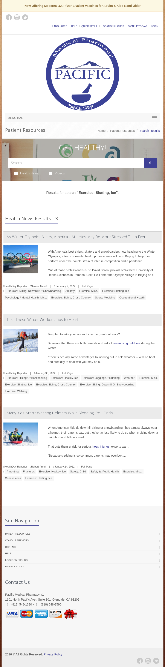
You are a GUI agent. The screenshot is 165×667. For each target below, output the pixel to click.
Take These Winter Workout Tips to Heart (42, 319)
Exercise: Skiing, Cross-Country (71, 297)
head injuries (100, 446)
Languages (59, 26)
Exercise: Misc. (88, 290)
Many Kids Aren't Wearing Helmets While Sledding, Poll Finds (60, 412)
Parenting (13, 471)
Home (101, 130)
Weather (129, 377)
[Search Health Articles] (76, 163)
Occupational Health (132, 297)
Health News (26, 173)
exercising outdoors (127, 343)
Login (154, 26)
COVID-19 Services (17, 540)
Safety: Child (78, 471)
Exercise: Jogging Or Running (101, 377)
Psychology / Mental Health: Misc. (26, 297)
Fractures (29, 471)
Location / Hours (113, 26)
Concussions (13, 478)
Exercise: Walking (16, 391)
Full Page (87, 286)
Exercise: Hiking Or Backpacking (27, 377)
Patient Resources (122, 130)
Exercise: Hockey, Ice (65, 377)
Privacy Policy (15, 566)
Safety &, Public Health (104, 471)
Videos (57, 173)
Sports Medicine (105, 297)
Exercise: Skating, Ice (115, 290)
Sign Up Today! (137, 26)
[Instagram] (148, 661)
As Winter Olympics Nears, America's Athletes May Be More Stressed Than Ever (76, 236)
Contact (10, 547)
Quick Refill (89, 26)
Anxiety (70, 290)
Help (74, 26)
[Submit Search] (150, 163)
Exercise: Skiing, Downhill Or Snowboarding (34, 290)
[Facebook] (140, 661)
